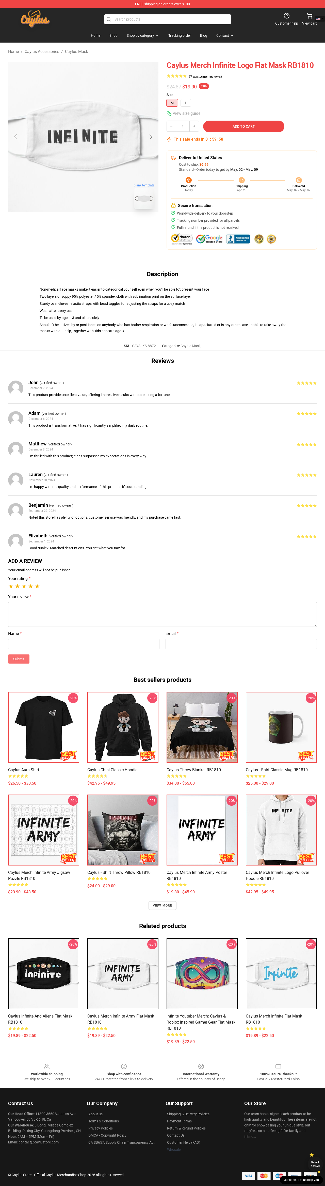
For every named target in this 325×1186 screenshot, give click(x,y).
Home (13, 51)
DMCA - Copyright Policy (107, 1135)
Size (170, 95)
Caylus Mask (76, 51)
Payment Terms (179, 1121)
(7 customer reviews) (205, 76)
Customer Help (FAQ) (183, 1142)
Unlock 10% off (315, 1164)
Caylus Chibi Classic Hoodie (112, 769)
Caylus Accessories (42, 51)
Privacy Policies (100, 1128)
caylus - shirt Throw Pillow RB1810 (119, 872)
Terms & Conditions (103, 1121)
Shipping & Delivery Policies (188, 1114)
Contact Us (176, 1135)
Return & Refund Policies (186, 1128)
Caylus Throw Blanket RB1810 (194, 769)
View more (162, 905)
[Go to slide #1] (70, 224)
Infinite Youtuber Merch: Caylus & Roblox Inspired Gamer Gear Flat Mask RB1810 (201, 1022)
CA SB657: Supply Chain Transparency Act (121, 1142)
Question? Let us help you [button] (301, 1180)
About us (95, 1114)
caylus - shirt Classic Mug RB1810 (277, 769)
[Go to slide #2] (96, 224)
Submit (18, 659)
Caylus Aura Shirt (23, 769)
